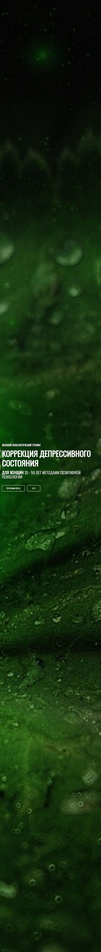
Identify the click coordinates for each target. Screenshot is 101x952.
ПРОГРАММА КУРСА (13, 488)
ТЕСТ (34, 488)
